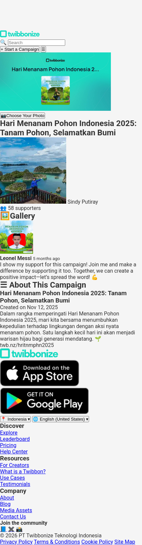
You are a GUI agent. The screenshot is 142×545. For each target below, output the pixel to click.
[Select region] (15, 419)
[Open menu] (43, 49)
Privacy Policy (16, 542)
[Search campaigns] (36, 42)
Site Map (125, 542)
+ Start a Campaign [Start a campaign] (20, 49)
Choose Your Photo (22, 115)
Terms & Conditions (57, 542)
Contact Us (13, 516)
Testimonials (15, 484)
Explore (9, 433)
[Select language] (60, 419)
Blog (5, 504)
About (7, 498)
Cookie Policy (97, 542)
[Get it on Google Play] (44, 412)
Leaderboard (15, 439)
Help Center (14, 451)
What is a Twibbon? (23, 471)
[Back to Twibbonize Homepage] (29, 357)
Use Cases (12, 478)
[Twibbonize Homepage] (20, 36)
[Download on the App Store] (39, 384)
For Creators (14, 465)
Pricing (8, 445)
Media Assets (16, 510)
